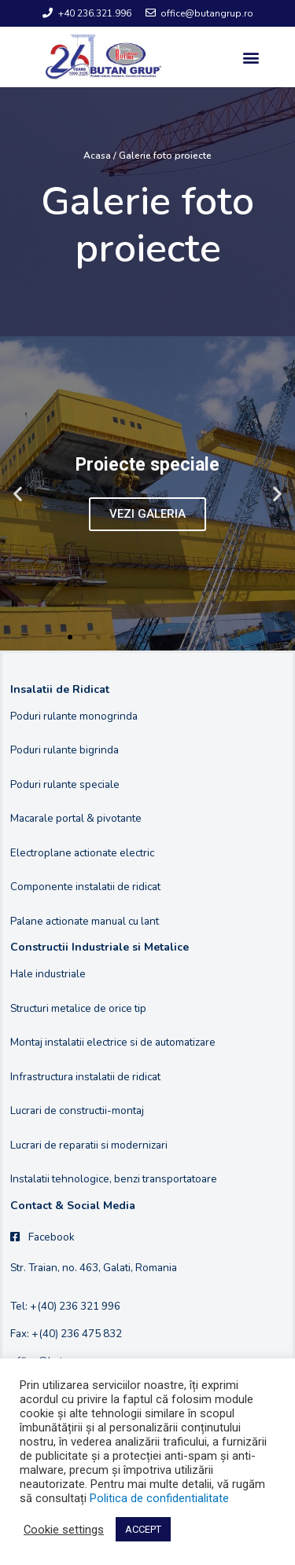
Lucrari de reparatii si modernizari (89, 1145)
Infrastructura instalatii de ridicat (85, 1076)
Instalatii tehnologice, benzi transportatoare (113, 1178)
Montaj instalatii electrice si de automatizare (113, 1042)
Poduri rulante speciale (65, 784)
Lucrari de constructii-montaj (77, 1110)
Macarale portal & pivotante (76, 818)
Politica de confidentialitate (159, 1498)
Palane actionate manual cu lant (84, 921)
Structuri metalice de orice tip (78, 1008)
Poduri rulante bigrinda (64, 749)
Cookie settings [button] (64, 1530)
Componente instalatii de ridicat (85, 886)
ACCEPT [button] (143, 1529)
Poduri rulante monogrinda (74, 716)
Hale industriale (48, 973)
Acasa (97, 155)
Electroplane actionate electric (82, 852)
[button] (251, 57)
